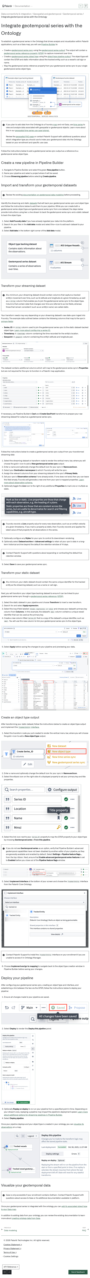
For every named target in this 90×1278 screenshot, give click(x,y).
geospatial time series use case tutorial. (32, 131)
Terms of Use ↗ (10, 1252)
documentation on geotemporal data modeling (43, 195)
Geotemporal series (72, 14)
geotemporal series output (53, 50)
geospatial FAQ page (25, 137)
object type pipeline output (59, 57)
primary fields (7, 321)
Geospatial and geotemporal (47, 14)
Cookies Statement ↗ (13, 1245)
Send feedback (78, 1272)
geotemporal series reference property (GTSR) (24, 53)
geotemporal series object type (25, 57)
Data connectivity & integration (16, 14)
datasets (33, 203)
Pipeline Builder (48, 44)
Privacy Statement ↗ (12, 1249)
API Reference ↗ (11, 1267)
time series (78, 125)
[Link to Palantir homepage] (7, 6)
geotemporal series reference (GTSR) (47, 596)
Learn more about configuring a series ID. (32, 330)
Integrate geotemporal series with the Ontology (24, 17)
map (55, 125)
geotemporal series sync (22, 50)
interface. (28, 727)
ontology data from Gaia (26, 1218)
